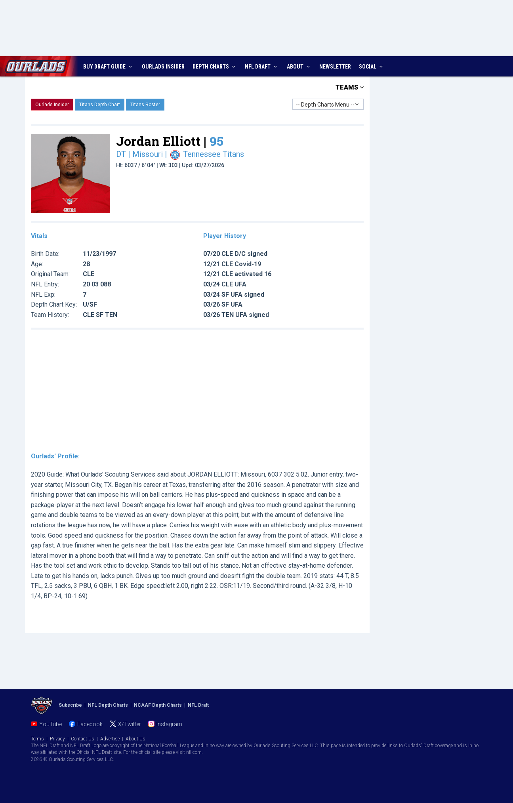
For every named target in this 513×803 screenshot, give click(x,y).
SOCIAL (372, 66)
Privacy (57, 739)
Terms (37, 739)
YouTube (50, 724)
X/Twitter (129, 724)
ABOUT (299, 66)
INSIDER (163, 66)
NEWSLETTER (335, 66)
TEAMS (350, 87)
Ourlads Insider (52, 104)
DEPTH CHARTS (215, 66)
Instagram (169, 724)
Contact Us (82, 739)
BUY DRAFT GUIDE (108, 66)
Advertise (110, 739)
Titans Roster (145, 104)
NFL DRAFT (262, 66)
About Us (135, 739)
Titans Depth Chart (99, 104)
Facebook (90, 724)
